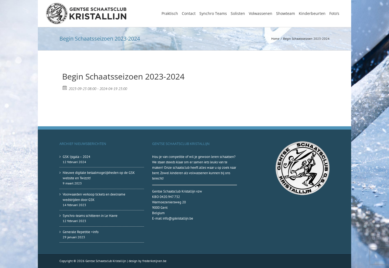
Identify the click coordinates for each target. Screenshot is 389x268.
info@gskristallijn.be (178, 218)
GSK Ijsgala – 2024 (76, 156)
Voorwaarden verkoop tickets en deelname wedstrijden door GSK (94, 197)
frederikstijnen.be (154, 261)
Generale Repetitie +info (81, 232)
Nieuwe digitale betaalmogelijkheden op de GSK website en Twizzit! (99, 175)
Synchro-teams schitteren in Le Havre (90, 215)
